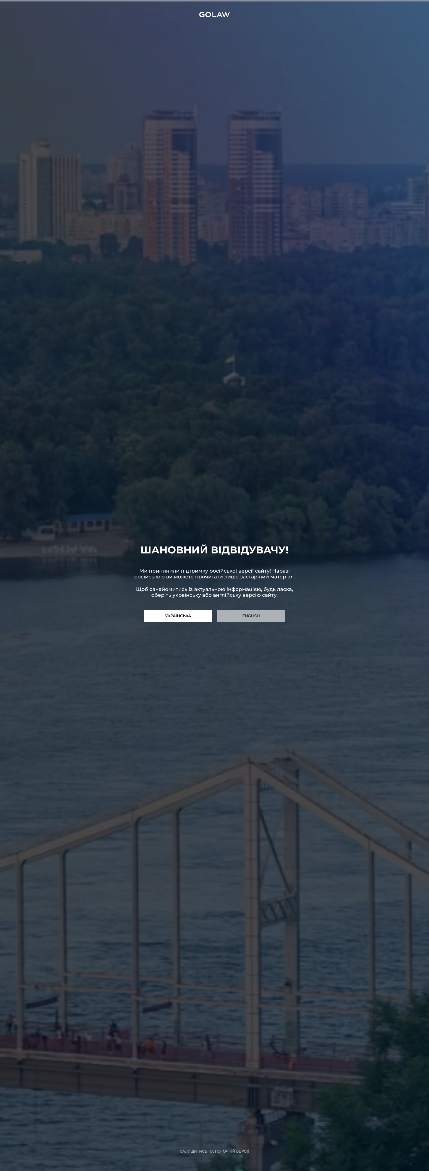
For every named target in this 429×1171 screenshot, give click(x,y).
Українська (178, 615)
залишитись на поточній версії (214, 1151)
